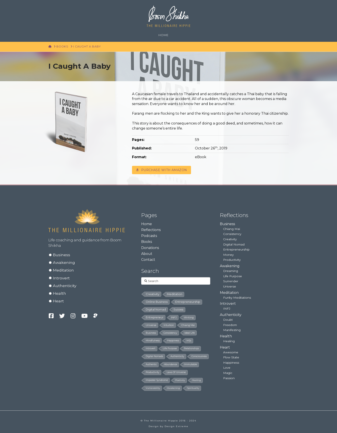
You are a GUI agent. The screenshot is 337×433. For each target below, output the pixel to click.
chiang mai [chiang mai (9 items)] (188, 325)
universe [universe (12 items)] (151, 325)
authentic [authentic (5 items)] (151, 364)
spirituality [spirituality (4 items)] (193, 388)
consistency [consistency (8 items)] (170, 332)
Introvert (61, 278)
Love (226, 367)
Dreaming (230, 271)
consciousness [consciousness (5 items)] (199, 356)
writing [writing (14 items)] (189, 317)
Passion (229, 378)
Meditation (63, 270)
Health (59, 293)
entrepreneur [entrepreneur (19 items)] (154, 317)
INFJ (226, 308)
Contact (148, 260)
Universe (229, 286)
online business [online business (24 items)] (157, 301)
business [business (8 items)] (151, 332)
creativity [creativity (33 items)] (152, 294)
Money (228, 254)
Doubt (228, 319)
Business (61, 254)
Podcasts (149, 236)
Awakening (64, 262)
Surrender (230, 281)
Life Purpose (232, 276)
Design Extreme (176, 426)
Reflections (151, 230)
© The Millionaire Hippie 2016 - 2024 (168, 420)
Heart (58, 301)
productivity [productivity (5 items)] (152, 372)
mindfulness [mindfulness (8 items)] (153, 340)
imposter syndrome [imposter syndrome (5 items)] (157, 380)
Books (146, 242)
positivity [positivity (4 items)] (180, 380)
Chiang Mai (231, 229)
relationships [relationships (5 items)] (191, 348)
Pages (149, 215)
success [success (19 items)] (178, 309)
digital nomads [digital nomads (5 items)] (154, 356)
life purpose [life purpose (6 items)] (170, 348)
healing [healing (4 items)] (196, 380)
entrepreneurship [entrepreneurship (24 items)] (187, 301)
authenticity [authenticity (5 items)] (177, 356)
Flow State (231, 357)
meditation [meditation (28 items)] (174, 294)
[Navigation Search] (178, 35)
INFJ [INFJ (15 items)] (174, 317)
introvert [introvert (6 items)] (150, 348)
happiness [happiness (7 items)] (173, 340)
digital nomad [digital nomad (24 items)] (156, 309)
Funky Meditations (237, 297)
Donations (150, 248)
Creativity (230, 239)
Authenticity (64, 285)
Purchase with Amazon (161, 170)
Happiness (231, 362)
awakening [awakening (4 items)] (173, 388)
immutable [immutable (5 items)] (190, 364)
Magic (227, 373)
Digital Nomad (234, 244)
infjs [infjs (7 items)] (188, 340)
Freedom (230, 325)
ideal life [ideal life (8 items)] (189, 332)
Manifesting (232, 330)
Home (146, 224)
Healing (229, 341)
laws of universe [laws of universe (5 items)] (176, 372)
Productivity (232, 259)
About (146, 254)
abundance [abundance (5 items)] (170, 364)
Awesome (230, 352)
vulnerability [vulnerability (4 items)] (153, 388)
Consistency (232, 234)
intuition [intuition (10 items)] (169, 325)
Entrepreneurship (236, 249)
